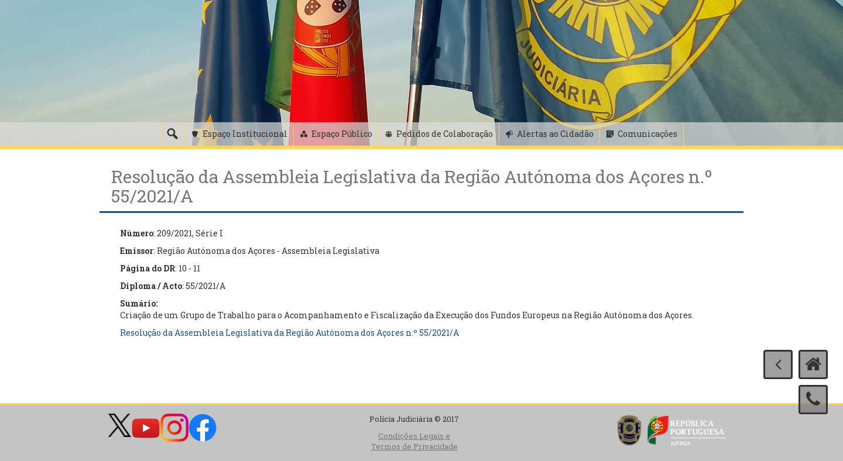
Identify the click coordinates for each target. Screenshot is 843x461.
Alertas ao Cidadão (555, 133)
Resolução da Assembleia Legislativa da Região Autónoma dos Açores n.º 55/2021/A (289, 332)
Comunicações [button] (647, 133)
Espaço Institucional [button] (245, 133)
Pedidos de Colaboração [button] (444, 133)
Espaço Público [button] (341, 133)
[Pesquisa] (172, 134)
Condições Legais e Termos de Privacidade (414, 441)
